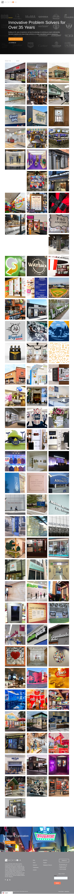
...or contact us (12, 42)
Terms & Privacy (61, 891)
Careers (35, 870)
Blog (34, 860)
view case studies (10, 842)
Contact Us (64, 860)
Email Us (45, 860)
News (34, 863)
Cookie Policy (66, 891)
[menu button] (71, 2)
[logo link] (8, 2)
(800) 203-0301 (63, 867)
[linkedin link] (10, 880)
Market (18, 61)
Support (45, 863)
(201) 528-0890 (63, 869)
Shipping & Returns (47, 865)
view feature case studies (15, 39)
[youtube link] (8, 880)
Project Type (9, 61)
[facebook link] (6, 880)
